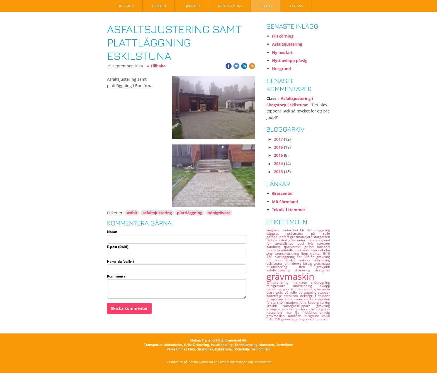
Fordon (159, 6)
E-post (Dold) (117, 247)
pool (287, 289)
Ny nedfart (282, 52)
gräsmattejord (302, 236)
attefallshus (290, 250)
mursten (320, 319)
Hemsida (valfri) (120, 262)
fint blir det (303, 230)
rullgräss (323, 309)
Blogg (266, 6)
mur (290, 312)
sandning (275, 246)
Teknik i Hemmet (288, 209)
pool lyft (307, 243)
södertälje (275, 295)
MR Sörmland (285, 201)
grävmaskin (290, 276)
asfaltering (291, 309)
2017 (278, 139)
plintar (287, 230)
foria (303, 302)
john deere (293, 263)
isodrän (297, 289)
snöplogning (320, 282)
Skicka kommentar (129, 308)
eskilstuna (275, 263)
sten (270, 253)
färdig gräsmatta (316, 263)
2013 (278, 171)
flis (298, 312)
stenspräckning (288, 253)
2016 (278, 147)
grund (310, 246)
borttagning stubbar (314, 292)
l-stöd (283, 240)
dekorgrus (309, 295)
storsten (323, 243)
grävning (288, 319)
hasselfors (276, 312)
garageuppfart (278, 236)
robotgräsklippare (299, 305)
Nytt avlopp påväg (289, 60)
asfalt (132, 212)
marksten (301, 282)
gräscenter (297, 240)
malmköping (306, 285)
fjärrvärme (294, 246)
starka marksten (317, 299)
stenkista (292, 295)
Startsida (125, 6)
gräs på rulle (287, 292)
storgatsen (321, 236)
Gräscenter (282, 193)
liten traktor (312, 253)
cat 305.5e (306, 256)
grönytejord (304, 319)
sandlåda (295, 315)
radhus (272, 240)
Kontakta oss (230, 6)
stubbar (324, 295)
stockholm (307, 309)
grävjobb (323, 266)
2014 (278, 163)
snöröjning (322, 260)
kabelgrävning (319, 302)
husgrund (313, 315)
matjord (293, 302)
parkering (274, 289)
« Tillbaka (156, 65)
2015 (278, 155)
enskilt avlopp (299, 260)
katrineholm (320, 250)
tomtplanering (279, 282)
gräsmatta (322, 289)
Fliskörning (282, 36)
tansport (323, 246)
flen (308, 266)
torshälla (273, 250)
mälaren (314, 240)
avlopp (325, 285)
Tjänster (192, 6)
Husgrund (281, 68)
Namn (112, 232)
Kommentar (117, 276)
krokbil (274, 305)
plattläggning (189, 212)
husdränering (282, 266)
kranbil (305, 250)
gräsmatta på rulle (308, 233)
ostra (271, 292)
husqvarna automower (285, 299)
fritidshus (311, 312)
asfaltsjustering (157, 212)
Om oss (296, 6)
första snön (276, 302)
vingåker (273, 230)
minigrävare (218, 212)
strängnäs (322, 270)
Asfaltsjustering (287, 44)
